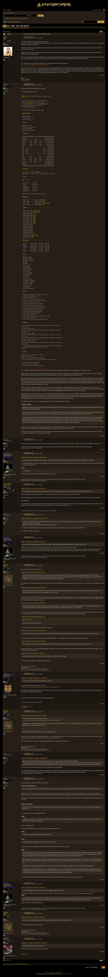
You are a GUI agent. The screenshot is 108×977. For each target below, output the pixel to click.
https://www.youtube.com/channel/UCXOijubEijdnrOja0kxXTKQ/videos (35, 670)
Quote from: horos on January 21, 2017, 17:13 (33, 572)
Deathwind (6, 938)
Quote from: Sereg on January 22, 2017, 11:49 (33, 616)
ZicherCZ (5, 452)
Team (17, 26)
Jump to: (87, 967)
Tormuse (5, 564)
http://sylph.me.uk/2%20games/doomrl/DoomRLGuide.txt (35, 64)
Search (13, 26)
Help (8, 26)
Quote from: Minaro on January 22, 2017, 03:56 (33, 630)
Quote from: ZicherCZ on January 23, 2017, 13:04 (34, 518)
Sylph (4, 37)
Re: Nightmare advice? (29, 36)
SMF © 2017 (53, 972)
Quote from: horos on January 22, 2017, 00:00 (33, 603)
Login (21, 26)
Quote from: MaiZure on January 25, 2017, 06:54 (33, 715)
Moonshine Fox (7, 484)
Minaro (5, 439)
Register (26, 26)
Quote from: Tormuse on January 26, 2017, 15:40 (34, 943)
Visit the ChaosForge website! (14, 21)
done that (29, 619)
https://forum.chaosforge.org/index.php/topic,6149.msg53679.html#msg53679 (40, 687)
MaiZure (5, 673)
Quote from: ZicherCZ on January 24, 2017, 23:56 (34, 758)
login (8, 12)
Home (4, 26)
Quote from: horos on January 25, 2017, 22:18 (33, 917)
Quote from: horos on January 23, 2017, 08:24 (33, 488)
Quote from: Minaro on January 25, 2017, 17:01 (33, 887)
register (12, 12)
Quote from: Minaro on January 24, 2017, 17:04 (33, 541)
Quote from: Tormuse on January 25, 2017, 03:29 (34, 678)
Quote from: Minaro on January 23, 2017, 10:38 (33, 457)
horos (5, 84)
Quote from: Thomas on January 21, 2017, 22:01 (33, 587)
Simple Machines (59, 972)
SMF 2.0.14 (47, 972)
